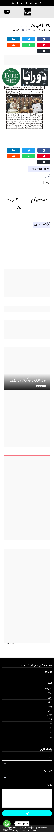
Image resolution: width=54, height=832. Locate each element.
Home (35, 830)
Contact (5, 830)
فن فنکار (50, 719)
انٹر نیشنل (49, 693)
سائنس (50, 710)
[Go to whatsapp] (7, 823)
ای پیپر (50, 697)
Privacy (15, 830)
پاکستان (16, 30)
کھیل (50, 728)
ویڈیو (50, 737)
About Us (25, 830)
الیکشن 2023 (48, 688)
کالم (51, 723)
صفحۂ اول (49, 715)
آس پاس (50, 701)
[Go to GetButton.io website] (7, 829)
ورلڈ (51, 732)
